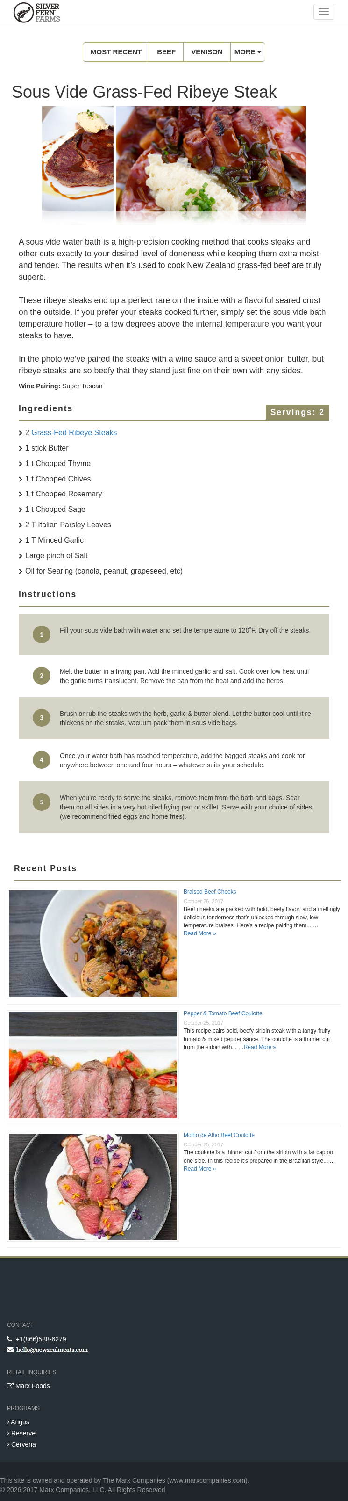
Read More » (200, 933)
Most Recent (116, 52)
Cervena (21, 1444)
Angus (18, 1422)
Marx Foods (28, 1386)
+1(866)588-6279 (36, 1339)
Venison (207, 52)
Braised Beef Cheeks (210, 892)
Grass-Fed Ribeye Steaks (74, 433)
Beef (166, 52)
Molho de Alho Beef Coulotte (219, 1135)
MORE (247, 52)
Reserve (21, 1433)
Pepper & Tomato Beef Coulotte (223, 1013)
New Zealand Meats (35, 14)
